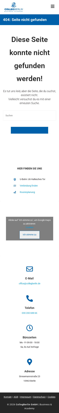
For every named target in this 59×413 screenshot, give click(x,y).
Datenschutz (39, 397)
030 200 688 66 (29, 313)
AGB (16, 397)
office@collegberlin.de (29, 283)
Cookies (29, 227)
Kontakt (8, 397)
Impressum (25, 397)
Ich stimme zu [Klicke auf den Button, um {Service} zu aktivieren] (29, 234)
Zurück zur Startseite (29, 130)
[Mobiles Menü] (53, 7)
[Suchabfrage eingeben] (29, 116)
